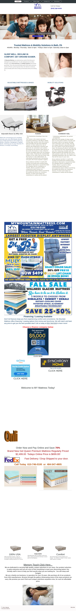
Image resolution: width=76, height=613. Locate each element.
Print (3, 607)
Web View (73, 607)
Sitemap (7, 607)
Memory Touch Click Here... (38, 564)
